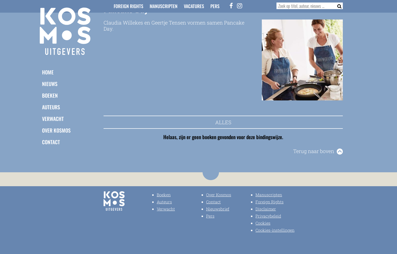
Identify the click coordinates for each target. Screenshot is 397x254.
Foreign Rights (128, 6)
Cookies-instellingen (274, 230)
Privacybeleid (268, 216)
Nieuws (49, 84)
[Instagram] (239, 6)
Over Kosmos (56, 130)
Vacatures (194, 6)
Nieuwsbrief (217, 208)
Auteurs (51, 107)
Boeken (50, 95)
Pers (215, 6)
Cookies (262, 223)
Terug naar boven (313, 151)
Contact (51, 142)
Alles (223, 122)
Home (48, 72)
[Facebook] (231, 6)
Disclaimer (265, 208)
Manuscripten (163, 6)
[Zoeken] (338, 6)
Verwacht (53, 118)
